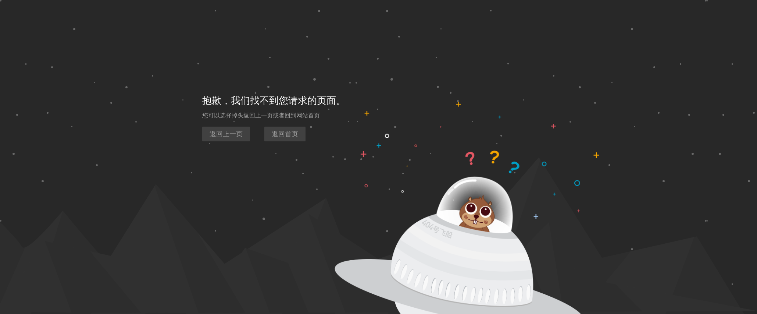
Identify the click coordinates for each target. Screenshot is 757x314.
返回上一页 (226, 134)
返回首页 (285, 134)
